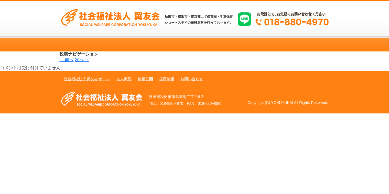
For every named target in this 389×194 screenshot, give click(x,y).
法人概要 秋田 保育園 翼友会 (140, 44)
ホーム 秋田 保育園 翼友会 (86, 44)
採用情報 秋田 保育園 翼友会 (249, 44)
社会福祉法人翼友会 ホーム (87, 79)
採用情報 (166, 79)
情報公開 (145, 79)
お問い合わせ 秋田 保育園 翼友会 (303, 44)
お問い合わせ (191, 79)
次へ (82, 59)
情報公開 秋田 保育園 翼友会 (194, 44)
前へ (66, 59)
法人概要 (124, 79)
